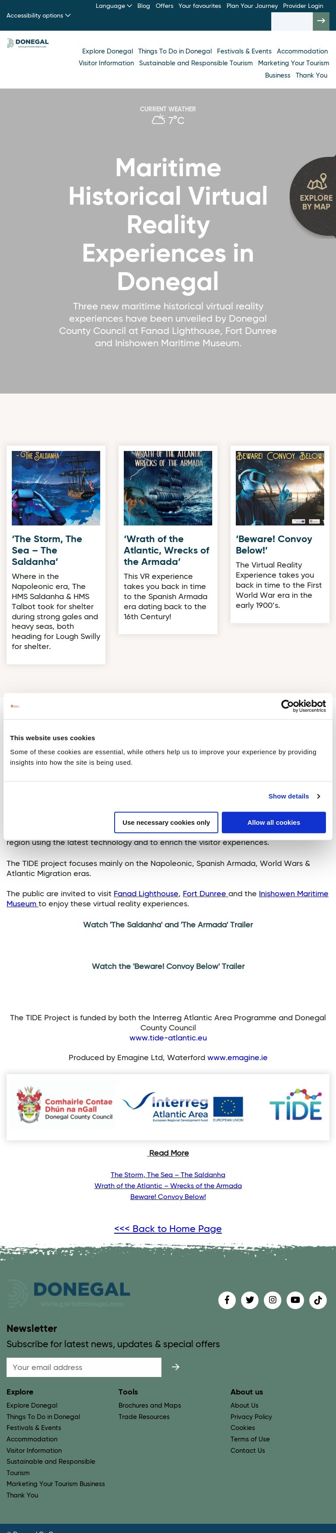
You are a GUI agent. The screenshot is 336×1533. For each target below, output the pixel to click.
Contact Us (248, 1451)
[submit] (175, 1367)
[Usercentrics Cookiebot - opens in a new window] (287, 706)
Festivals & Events (245, 52)
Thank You (311, 76)
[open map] (313, 196)
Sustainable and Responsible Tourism (197, 63)
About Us (245, 1405)
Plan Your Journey (252, 6)
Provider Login (303, 6)
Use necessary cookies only (166, 822)
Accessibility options (39, 15)
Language (114, 6)
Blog (143, 6)
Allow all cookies (273, 822)
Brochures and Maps (150, 1405)
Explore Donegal (108, 52)
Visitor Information (107, 63)
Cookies (243, 1428)
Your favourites (199, 6)
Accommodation (302, 52)
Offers (164, 6)
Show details (289, 796)
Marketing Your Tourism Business (56, 1484)
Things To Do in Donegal (176, 52)
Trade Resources (144, 1417)
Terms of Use (250, 1439)
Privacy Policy (251, 1417)
